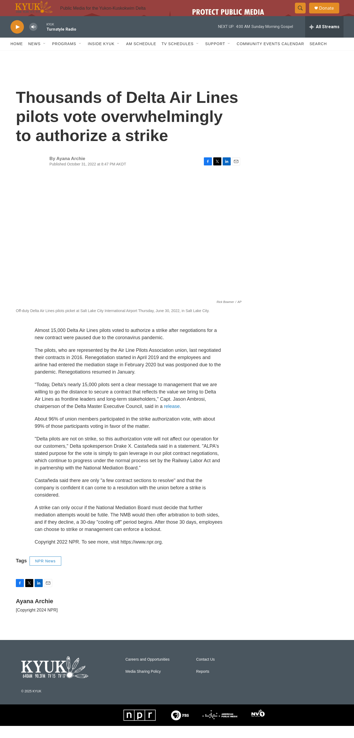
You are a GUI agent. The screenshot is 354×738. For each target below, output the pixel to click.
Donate (330, 14)
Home (16, 56)
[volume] (33, 39)
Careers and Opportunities (147, 672)
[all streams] (324, 39)
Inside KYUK (101, 56)
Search (318, 56)
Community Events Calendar (270, 56)
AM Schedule (141, 56)
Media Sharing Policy (143, 684)
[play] (17, 39)
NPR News (45, 573)
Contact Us (205, 672)
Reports (202, 684)
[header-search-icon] (302, 14)
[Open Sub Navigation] (44, 56)
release (172, 418)
